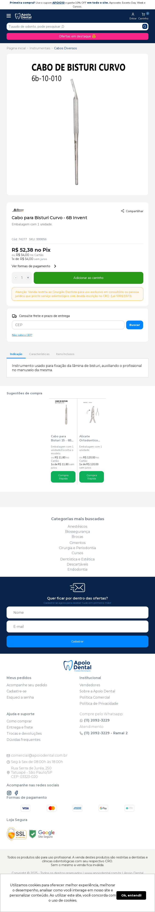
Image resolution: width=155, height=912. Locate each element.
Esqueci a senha (20, 697)
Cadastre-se (17, 691)
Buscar (134, 325)
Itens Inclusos (65, 354)
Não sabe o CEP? (22, 335)
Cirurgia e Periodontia (77, 548)
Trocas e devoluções (24, 734)
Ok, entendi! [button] (131, 895)
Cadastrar (77, 641)
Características (39, 354)
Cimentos (77, 543)
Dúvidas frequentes (23, 740)
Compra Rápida (63, 477)
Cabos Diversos (65, 48)
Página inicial (16, 48)
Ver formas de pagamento (34, 266)
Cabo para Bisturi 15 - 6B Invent (61, 438)
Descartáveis (77, 564)
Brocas (77, 537)
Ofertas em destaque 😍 (77, 36)
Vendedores (90, 685)
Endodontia (77, 569)
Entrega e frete (20, 727)
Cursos (77, 553)
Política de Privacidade (99, 704)
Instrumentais (39, 48)
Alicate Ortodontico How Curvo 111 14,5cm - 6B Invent (90, 438)
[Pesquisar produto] (144, 26)
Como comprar (19, 721)
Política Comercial (95, 697)
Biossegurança (77, 532)
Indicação (16, 354)
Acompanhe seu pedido (27, 685)
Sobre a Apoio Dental (97, 691)
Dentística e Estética (77, 559)
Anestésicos (77, 526)
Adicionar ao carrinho (88, 278)
